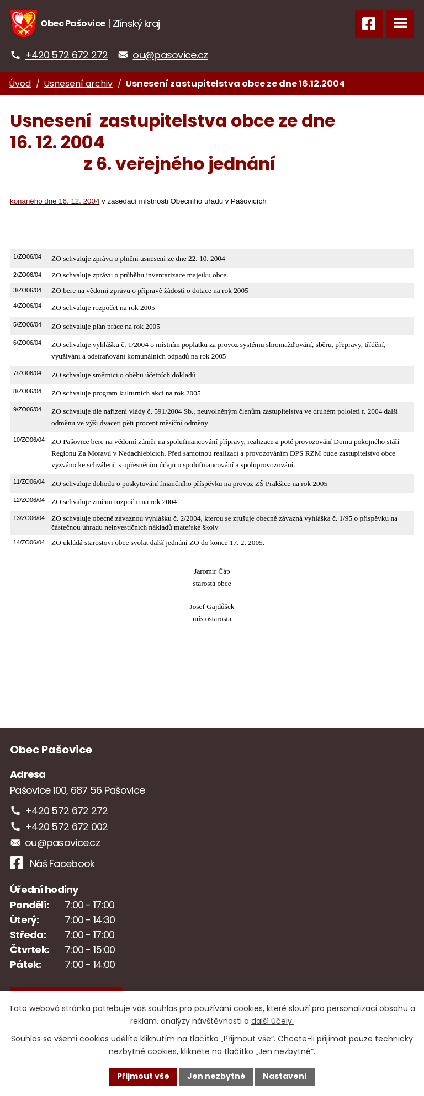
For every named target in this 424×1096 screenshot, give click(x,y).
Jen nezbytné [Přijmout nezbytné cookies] (216, 1076)
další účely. (272, 1021)
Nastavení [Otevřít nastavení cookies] (285, 1076)
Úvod (20, 83)
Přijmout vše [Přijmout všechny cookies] (143, 1076)
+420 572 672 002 (66, 826)
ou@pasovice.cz (170, 55)
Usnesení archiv (78, 83)
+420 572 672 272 (66, 55)
